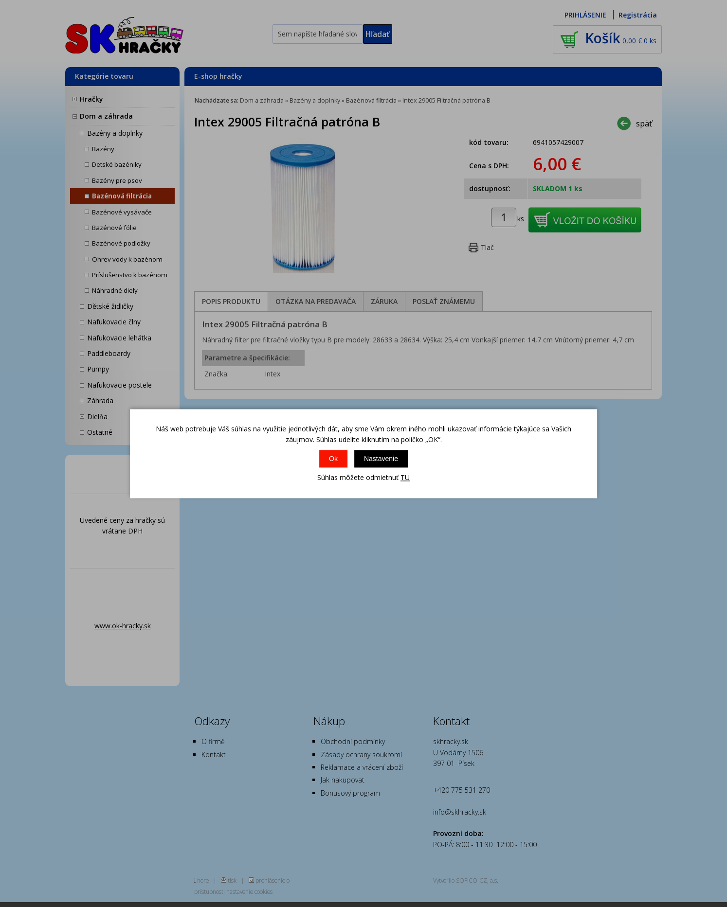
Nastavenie (381, 459)
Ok (333, 459)
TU (405, 477)
